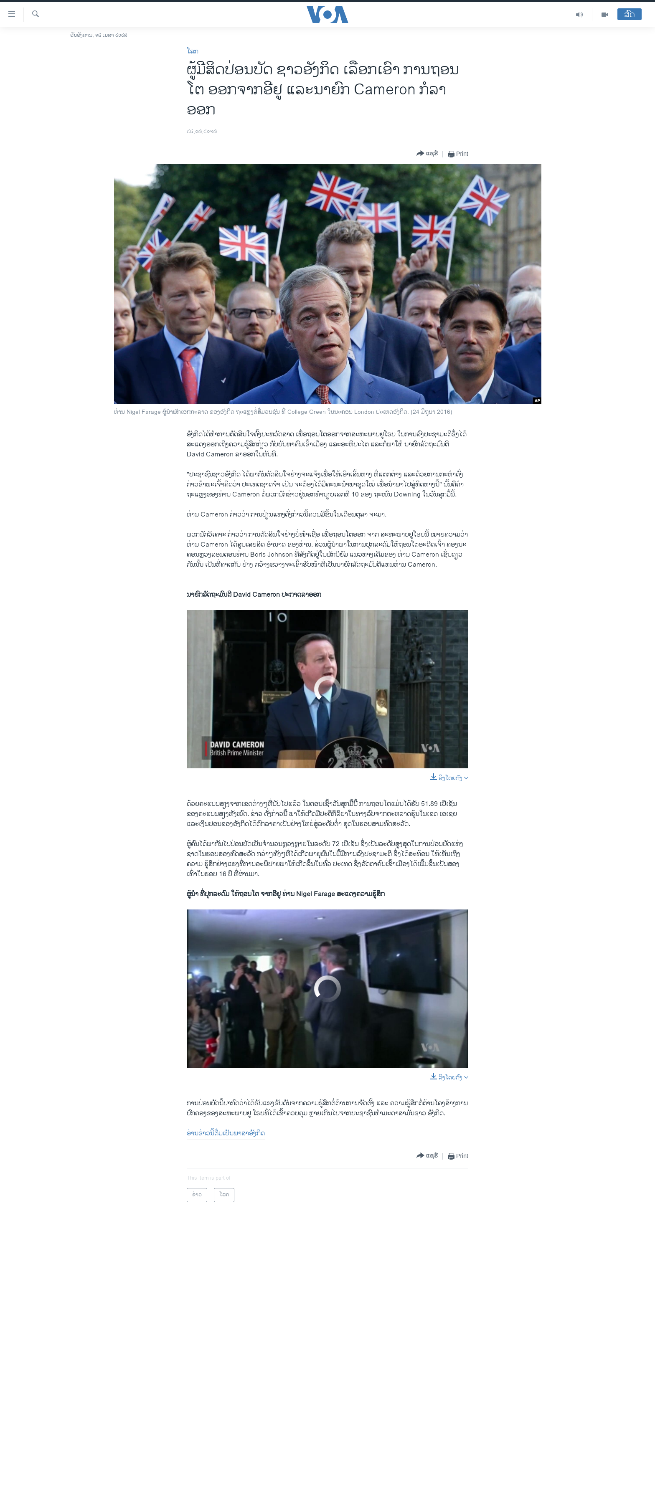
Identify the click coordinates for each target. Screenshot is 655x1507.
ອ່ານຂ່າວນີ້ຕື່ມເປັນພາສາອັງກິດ (226, 1133)
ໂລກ (192, 51)
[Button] (427, 154)
